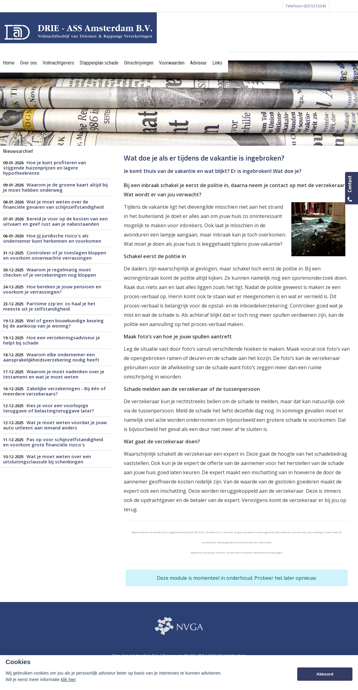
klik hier (68, 679)
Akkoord (324, 674)
